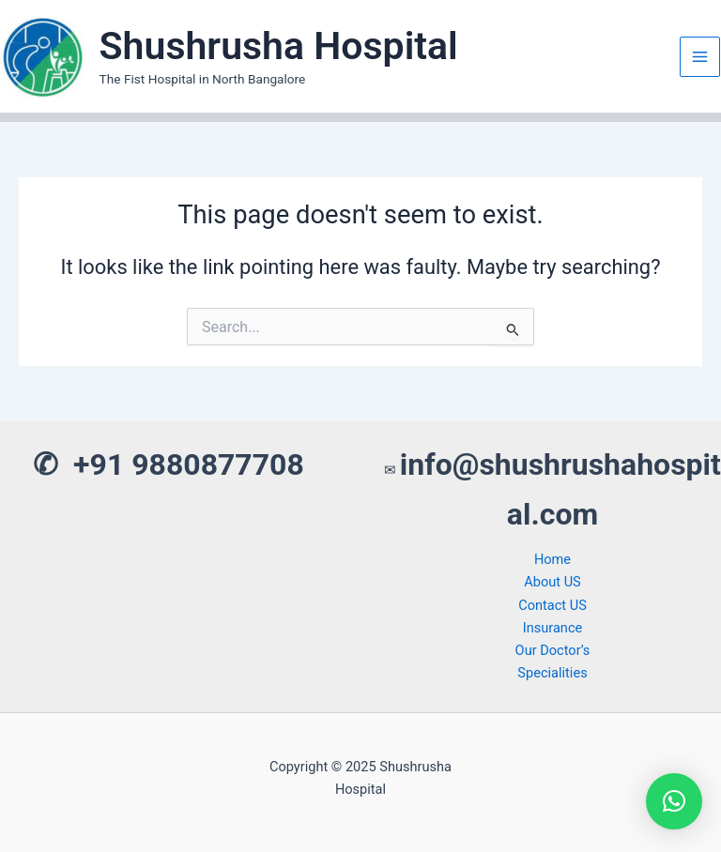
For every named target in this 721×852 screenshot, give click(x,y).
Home (552, 559)
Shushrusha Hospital (279, 45)
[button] (674, 801)
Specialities (552, 672)
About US (552, 581)
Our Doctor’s (553, 650)
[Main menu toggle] (700, 57)
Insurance (553, 627)
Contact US (552, 605)
